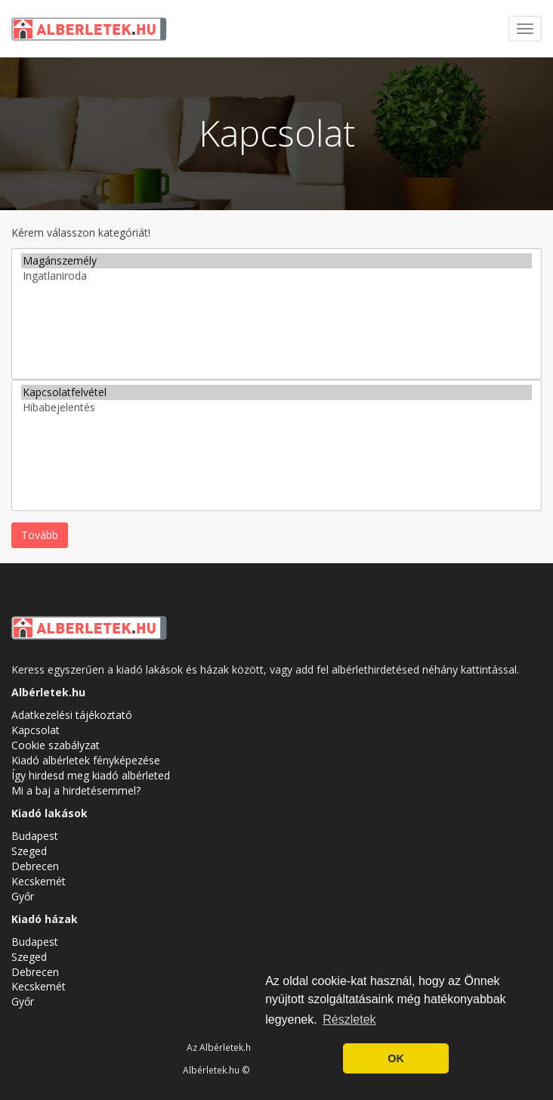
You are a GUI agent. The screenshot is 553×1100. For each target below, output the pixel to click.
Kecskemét (38, 881)
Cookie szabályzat (55, 745)
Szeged (29, 851)
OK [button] (396, 1058)
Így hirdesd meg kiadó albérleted (90, 775)
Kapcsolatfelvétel (276, 392)
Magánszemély (276, 260)
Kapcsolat (35, 730)
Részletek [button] (349, 1019)
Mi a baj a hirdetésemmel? (76, 790)
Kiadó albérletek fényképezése (85, 760)
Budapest (34, 836)
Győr (22, 896)
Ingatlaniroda (276, 276)
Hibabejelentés (276, 407)
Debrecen (35, 866)
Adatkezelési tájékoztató (71, 715)
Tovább (39, 535)
